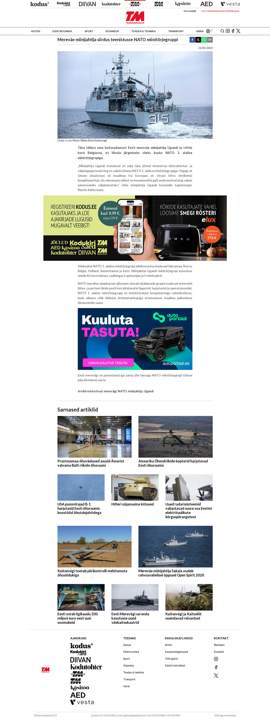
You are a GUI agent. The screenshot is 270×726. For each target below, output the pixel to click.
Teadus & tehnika (143, 31)
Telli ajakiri (189, 11)
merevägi (110, 391)
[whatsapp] (204, 40)
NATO (122, 391)
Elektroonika (62, 31)
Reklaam (219, 644)
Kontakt (219, 651)
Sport (89, 31)
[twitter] (198, 40)
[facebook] (192, 40)
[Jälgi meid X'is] (238, 31)
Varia (200, 31)
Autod (35, 31)
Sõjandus (112, 31)
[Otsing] (222, 31)
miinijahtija (135, 391)
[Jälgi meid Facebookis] (233, 31)
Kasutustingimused (176, 651)
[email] (210, 40)
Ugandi (149, 391)
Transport (176, 31)
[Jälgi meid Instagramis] (227, 31)
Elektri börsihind (175, 665)
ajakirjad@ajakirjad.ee (134, 715)
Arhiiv (168, 644)
